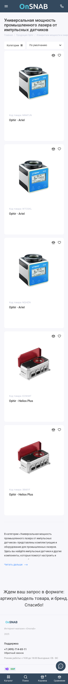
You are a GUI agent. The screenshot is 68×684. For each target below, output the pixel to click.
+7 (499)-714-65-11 (15, 649)
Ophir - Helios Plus (21, 401)
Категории (14, 45)
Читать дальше (16, 564)
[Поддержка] (62, 6)
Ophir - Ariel (17, 120)
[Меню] (6, 6)
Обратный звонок (14, 653)
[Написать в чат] (61, 666)
